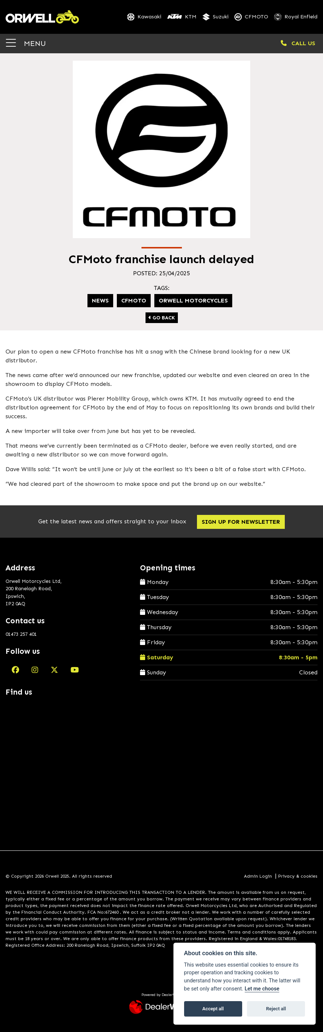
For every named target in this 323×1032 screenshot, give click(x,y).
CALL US (298, 43)
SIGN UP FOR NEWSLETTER (241, 521)
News (100, 300)
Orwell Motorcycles (193, 300)
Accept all (213, 1008)
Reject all (276, 1008)
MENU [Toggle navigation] (26, 43)
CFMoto (133, 300)
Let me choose (262, 989)
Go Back (161, 318)
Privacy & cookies (297, 876)
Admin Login (258, 876)
